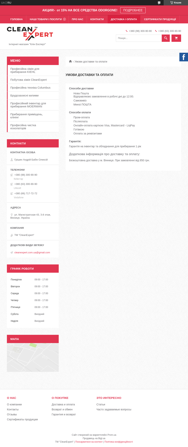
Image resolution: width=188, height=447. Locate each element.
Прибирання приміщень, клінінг (26, 116)
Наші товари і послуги (46, 19)
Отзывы (12, 414)
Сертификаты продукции (22, 419)
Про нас (77, 19)
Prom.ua (112, 435)
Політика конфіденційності (119, 441)
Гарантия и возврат (64, 414)
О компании (14, 404)
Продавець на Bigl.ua (94, 438)
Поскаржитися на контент (89, 441)
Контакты (12, 409)
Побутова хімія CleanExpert (28, 79)
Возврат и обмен (62, 409)
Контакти (97, 19)
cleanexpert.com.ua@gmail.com (32, 252)
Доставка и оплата (63, 404)
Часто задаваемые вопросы (113, 409)
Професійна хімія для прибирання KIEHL (24, 70)
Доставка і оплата (124, 19)
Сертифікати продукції (160, 19)
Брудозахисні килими (24, 95)
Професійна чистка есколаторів (23, 126)
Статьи (100, 404)
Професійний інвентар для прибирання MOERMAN (28, 105)
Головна (16, 19)
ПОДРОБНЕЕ (133, 10)
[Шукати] (166, 38)
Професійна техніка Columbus (30, 87)
